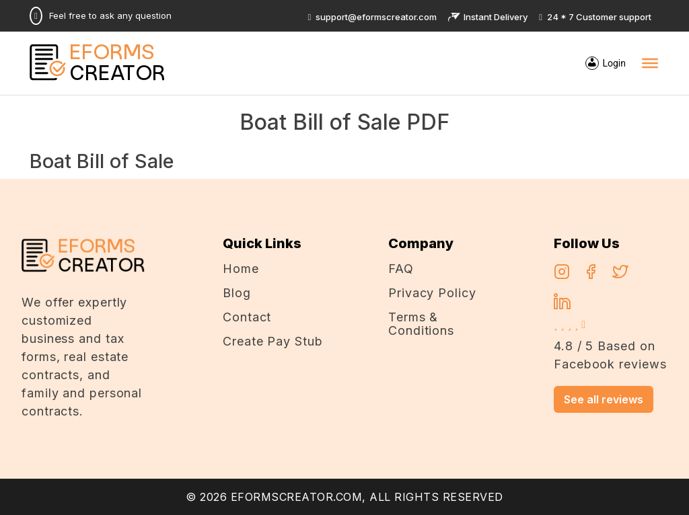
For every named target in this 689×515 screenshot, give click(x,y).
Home (241, 269)
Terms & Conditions (421, 324)
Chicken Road (174, 187)
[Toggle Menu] (650, 63)
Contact (247, 317)
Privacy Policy (432, 293)
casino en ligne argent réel (67, 187)
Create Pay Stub (273, 341)
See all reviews (603, 399)
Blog (237, 293)
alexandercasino (254, 187)
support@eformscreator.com (372, 16)
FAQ (401, 269)
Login (614, 63)
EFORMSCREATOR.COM (297, 497)
